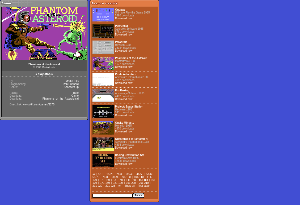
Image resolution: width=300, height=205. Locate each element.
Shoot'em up (71, 87)
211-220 (97, 185)
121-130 (105, 180)
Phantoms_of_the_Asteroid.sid (61, 98)
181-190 (118, 182)
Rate (76, 92)
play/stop (44, 73)
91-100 (126, 177)
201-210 (144, 182)
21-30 (119, 174)
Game (75, 95)
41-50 (139, 174)
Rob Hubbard (71, 84)
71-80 (106, 177)
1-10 (100, 174)
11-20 (110, 174)
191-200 (131, 182)
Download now (124, 18)
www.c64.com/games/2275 (38, 104)
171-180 (105, 182)
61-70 (95, 177)
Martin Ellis (72, 81)
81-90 (115, 177)
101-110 (139, 177)
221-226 (110, 185)
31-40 (129, 174)
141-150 (131, 180)
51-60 (149, 174)
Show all (130, 185)
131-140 (118, 180)
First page (143, 185)
